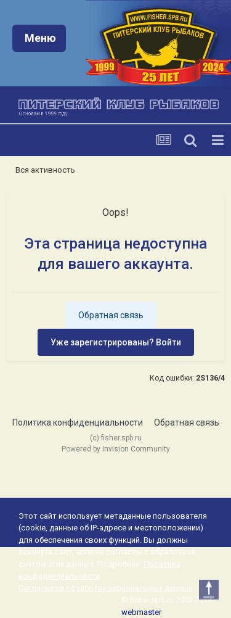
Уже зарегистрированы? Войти (116, 342)
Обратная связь (111, 315)
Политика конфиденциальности (77, 422)
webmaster (141, 612)
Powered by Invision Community (116, 449)
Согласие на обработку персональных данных (105, 588)
